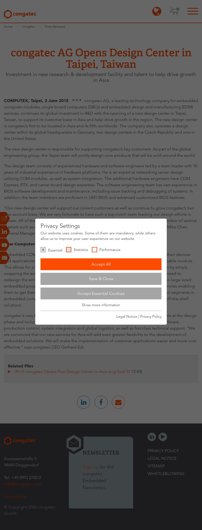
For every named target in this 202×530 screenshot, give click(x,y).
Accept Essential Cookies (101, 293)
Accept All (101, 264)
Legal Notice (126, 316)
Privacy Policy (150, 316)
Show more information (101, 305)
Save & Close (101, 278)
